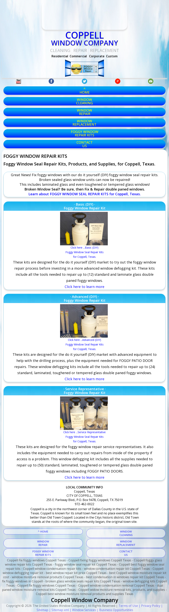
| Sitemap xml (58, 610)
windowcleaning (84, 101)
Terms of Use (128, 606)
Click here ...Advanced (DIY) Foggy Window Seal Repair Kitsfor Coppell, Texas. (84, 344)
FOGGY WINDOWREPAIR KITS (43, 553)
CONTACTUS (84, 144)
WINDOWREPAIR (43, 543)
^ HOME (43, 531)
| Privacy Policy (149, 606)
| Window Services (82, 610)
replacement (104, 50)
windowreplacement (84, 123)
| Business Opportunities (114, 610)
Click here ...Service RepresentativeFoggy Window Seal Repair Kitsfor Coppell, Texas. (84, 436)
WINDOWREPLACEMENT (125, 543)
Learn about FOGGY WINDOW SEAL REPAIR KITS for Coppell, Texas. (84, 194)
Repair (80, 50)
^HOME (85, 91)
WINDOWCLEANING (126, 533)
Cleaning (60, 50)
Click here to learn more (84, 379)
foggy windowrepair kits (84, 133)
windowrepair (84, 112)
